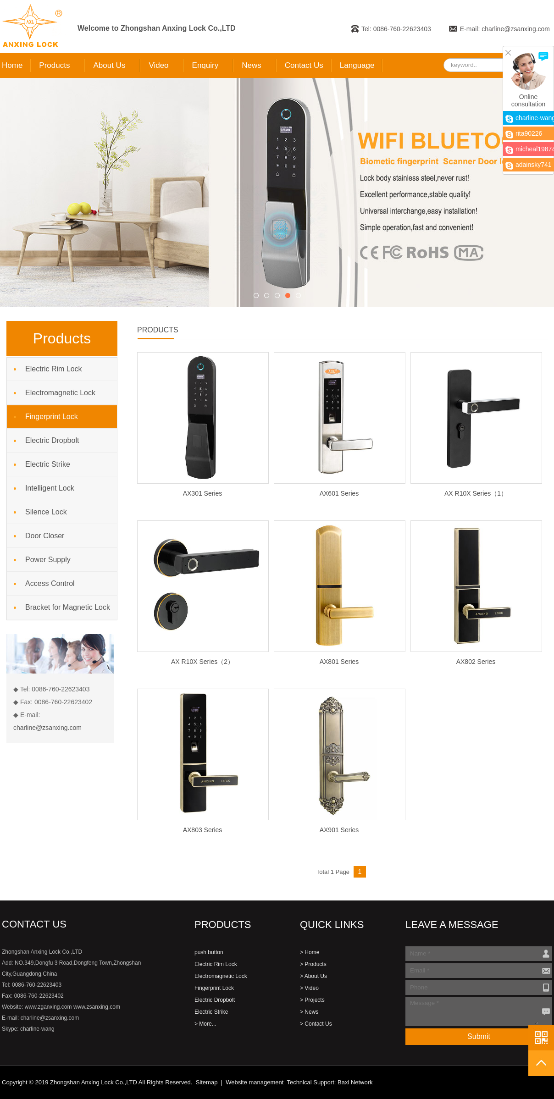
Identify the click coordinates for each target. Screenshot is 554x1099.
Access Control (50, 583)
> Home (309, 952)
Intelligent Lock (49, 488)
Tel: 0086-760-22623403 (396, 29)
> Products (313, 964)
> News (309, 1012)
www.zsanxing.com (96, 1007)
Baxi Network (355, 1082)
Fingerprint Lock (51, 416)
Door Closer (44, 536)
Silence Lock (46, 512)
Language (357, 65)
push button (208, 952)
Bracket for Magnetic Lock (67, 607)
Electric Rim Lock (53, 369)
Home (12, 65)
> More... (205, 1024)
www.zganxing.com (48, 1007)
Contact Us (304, 65)
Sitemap (207, 1082)
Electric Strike (47, 464)
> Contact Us (316, 1024)
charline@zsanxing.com (47, 727)
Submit (478, 1036)
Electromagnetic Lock (60, 393)
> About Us (313, 976)
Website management (254, 1082)
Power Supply (48, 559)
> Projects (312, 1000)
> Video (309, 988)
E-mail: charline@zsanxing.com (505, 29)
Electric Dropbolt (52, 440)
